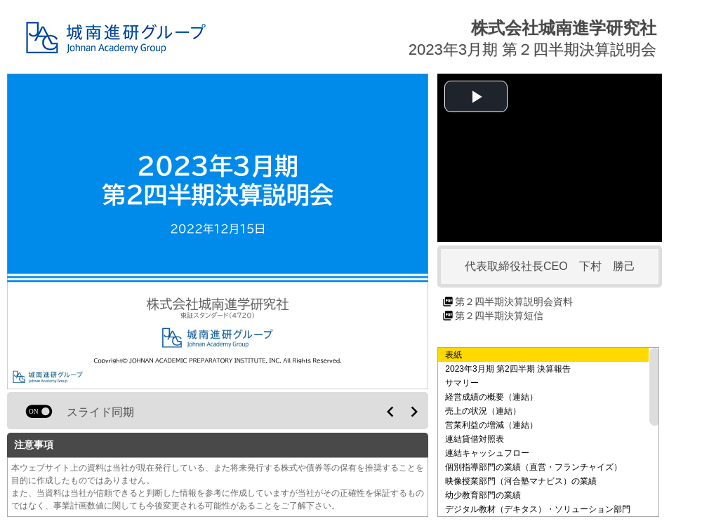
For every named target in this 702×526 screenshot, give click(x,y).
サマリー (462, 383)
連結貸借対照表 (474, 439)
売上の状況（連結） (483, 411)
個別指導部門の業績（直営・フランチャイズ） (533, 467)
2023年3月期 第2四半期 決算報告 (508, 369)
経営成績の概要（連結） (491, 397)
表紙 (453, 355)
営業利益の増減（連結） (491, 425)
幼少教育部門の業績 (483, 495)
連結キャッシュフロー (487, 453)
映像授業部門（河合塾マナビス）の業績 (521, 481)
